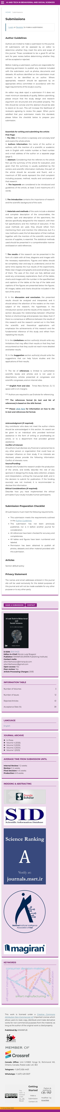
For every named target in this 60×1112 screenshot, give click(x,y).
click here (20, 409)
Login (10, 27)
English (7, 726)
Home (8, 12)
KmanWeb (45, 1100)
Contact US (33, 1102)
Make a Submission (14, 605)
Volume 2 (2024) (12, 748)
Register (19, 27)
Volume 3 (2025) (12, 745)
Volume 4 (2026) (13, 743)
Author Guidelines (24, 521)
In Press (9, 740)
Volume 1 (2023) (12, 750)
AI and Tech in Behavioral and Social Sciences (30, 2)
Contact (31, 605)
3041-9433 (15, 652)
